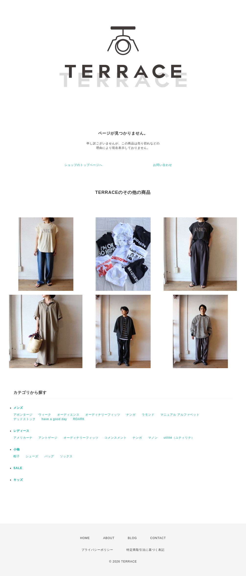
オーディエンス (68, 414)
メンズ (18, 408)
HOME (85, 538)
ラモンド (148, 414)
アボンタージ (23, 414)
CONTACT (158, 538)
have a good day (54, 419)
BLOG (132, 538)
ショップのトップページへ (83, 165)
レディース (21, 431)
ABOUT (108, 538)
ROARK (79, 419)
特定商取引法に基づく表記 (145, 550)
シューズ (32, 456)
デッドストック (24, 419)
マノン (153, 437)
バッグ (49, 456)
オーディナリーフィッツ (102, 414)
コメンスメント (115, 437)
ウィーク (44, 414)
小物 (16, 449)
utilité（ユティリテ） (179, 437)
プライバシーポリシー (97, 550)
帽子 (16, 456)
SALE (17, 468)
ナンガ (131, 414)
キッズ (18, 480)
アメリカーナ (23, 437)
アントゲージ (47, 437)
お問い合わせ (162, 165)
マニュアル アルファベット (180, 414)
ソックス (66, 456)
